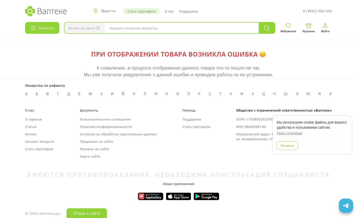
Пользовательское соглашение (105, 119)
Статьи (30, 126)
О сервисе (33, 119)
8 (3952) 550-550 (317, 11)
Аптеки (31, 134)
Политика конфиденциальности (106, 126)
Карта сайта (90, 156)
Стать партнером (141, 11)
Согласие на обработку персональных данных (118, 134)
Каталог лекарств (39, 141)
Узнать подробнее (289, 133)
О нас (169, 11)
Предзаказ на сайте (96, 141)
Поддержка (188, 11)
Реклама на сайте (94, 148)
